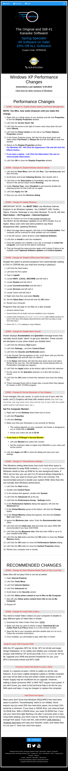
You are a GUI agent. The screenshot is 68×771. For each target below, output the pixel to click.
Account (17, 4)
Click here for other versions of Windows (34, 91)
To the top (34, 740)
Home (6, 4)
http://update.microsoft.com (40, 219)
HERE (42, 622)
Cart (27, 4)
